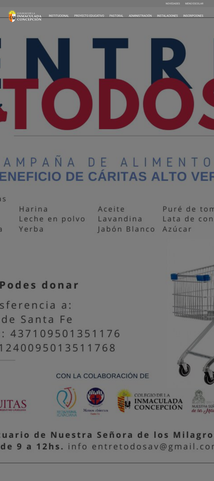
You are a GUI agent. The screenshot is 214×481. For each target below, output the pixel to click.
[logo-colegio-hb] (24, 16)
